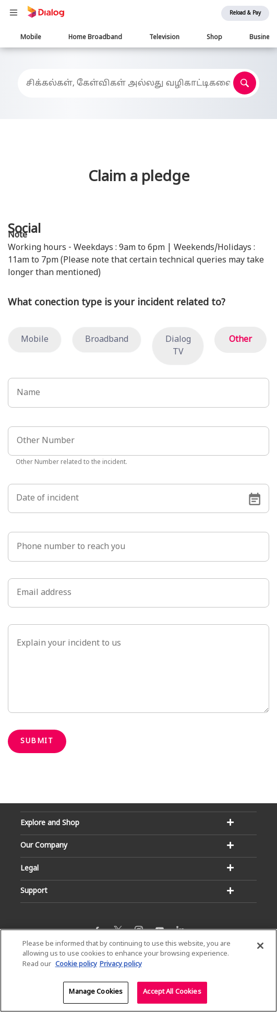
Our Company (43, 845)
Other (240, 340)
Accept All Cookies (172, 993)
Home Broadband (95, 37)
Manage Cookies (96, 993)
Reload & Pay (245, 13)
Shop (214, 37)
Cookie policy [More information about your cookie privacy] (76, 964)
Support (33, 891)
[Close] (260, 945)
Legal (29, 868)
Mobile (30, 37)
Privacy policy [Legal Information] (121, 964)
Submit (37, 741)
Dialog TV (178, 346)
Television (164, 37)
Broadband (106, 340)
